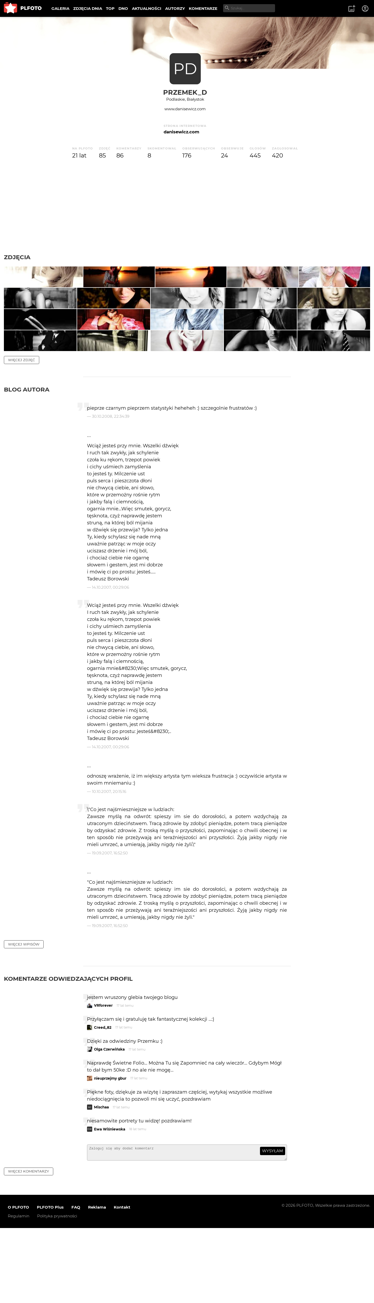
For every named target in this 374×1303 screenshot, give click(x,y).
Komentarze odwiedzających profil (68, 1051)
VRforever (103, 1078)
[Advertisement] (187, 206)
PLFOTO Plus (50, 1282)
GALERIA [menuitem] (60, 8)
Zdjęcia (17, 257)
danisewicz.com (181, 131)
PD (185, 68)
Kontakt (122, 1282)
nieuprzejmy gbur (110, 1151)
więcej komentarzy (28, 1246)
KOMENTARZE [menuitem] (203, 8)
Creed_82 (102, 1100)
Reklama (97, 1282)
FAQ (75, 1282)
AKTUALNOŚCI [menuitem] (146, 8)
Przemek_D (185, 92)
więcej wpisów (23, 1017)
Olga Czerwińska (109, 1122)
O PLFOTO (18, 1282)
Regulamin (18, 1290)
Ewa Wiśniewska (109, 1202)
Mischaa (101, 1180)
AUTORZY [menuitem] (175, 8)
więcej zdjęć (21, 432)
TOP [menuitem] (110, 8)
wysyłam (272, 1223)
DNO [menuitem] (123, 8)
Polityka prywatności (57, 1290)
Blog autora (26, 462)
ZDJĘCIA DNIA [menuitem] (87, 8)
